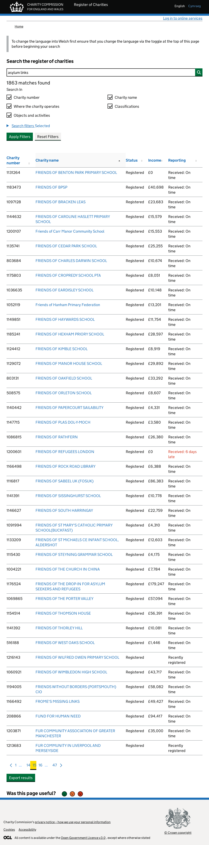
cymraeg (194, 6)
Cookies (9, 830)
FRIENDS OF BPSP (51, 187)
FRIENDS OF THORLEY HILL (59, 628)
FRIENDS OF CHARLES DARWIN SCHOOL (71, 260)
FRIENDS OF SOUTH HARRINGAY (64, 510)
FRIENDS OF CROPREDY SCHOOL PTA (68, 275)
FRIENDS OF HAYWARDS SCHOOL (65, 319)
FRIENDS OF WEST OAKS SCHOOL (65, 642)
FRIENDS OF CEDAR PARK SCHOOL (66, 246)
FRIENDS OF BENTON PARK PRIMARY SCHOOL (76, 172)
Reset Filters (48, 136)
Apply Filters (19, 136)
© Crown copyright (177, 833)
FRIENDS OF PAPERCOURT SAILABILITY (69, 407)
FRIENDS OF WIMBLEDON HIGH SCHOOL (71, 672)
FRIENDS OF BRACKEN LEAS (61, 202)
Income (154, 160)
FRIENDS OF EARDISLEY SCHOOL (64, 290)
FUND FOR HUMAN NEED (58, 716)
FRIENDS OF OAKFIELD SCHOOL (64, 378)
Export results (21, 777)
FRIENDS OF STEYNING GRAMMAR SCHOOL (74, 554)
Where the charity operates (36, 106)
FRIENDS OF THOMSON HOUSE (63, 613)
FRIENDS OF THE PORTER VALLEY (64, 598)
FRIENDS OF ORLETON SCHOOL (64, 393)
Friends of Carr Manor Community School (70, 231)
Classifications (127, 106)
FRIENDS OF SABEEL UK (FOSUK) (64, 481)
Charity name (126, 97)
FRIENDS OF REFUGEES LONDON (65, 451)
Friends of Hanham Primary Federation (68, 304)
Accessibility (27, 830)
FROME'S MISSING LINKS (58, 701)
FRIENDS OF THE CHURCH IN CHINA (68, 569)
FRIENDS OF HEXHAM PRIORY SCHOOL (70, 334)
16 (40, 766)
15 (34, 766)
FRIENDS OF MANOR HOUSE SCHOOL (69, 363)
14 (28, 766)
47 (54, 766)
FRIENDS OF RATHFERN (57, 437)
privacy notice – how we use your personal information (73, 822)
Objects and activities (32, 115)
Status (132, 160)
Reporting (177, 160)
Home (19, 26)
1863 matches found (28, 83)
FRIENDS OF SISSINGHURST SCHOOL (68, 495)
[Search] (104, 72)
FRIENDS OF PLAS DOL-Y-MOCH (63, 422)
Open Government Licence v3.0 (83, 838)
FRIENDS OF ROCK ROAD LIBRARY (66, 466)
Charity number (27, 97)
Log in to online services (182, 18)
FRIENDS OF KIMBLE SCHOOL (62, 348)
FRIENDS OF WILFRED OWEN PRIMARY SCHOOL (77, 657)
